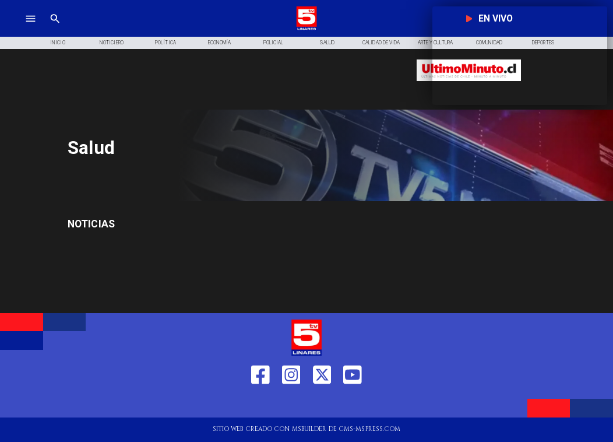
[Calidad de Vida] (381, 43)
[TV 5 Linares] (55, 29)
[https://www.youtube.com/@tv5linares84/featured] (352, 403)
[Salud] (327, 43)
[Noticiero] (111, 43)
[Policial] (273, 43)
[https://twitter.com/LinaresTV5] (322, 403)
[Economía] (219, 43)
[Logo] (306, 29)
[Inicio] (58, 43)
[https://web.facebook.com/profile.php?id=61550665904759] (260, 403)
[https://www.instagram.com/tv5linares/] (291, 403)
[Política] (166, 43)
